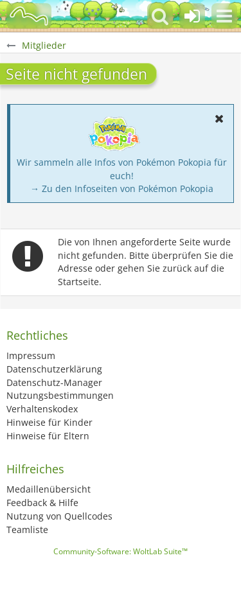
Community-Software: (120, 551)
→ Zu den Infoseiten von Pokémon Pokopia (121, 188)
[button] (224, 16)
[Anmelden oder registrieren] (192, 16)
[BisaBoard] (29, 16)
